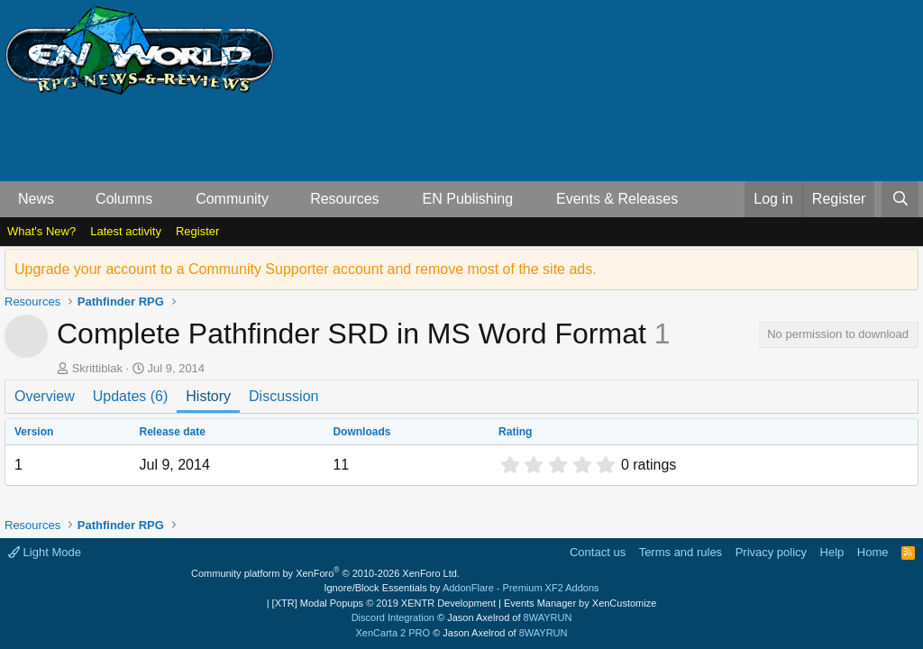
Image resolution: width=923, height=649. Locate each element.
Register (197, 231)
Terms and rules (680, 552)
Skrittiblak (97, 368)
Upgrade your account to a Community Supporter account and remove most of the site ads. (305, 269)
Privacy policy (771, 552)
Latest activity (125, 231)
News (36, 198)
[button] (69, 199)
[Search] (900, 199)
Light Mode (44, 552)
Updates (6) (131, 396)
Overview (44, 396)
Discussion (283, 396)
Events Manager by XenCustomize (580, 603)
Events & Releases (617, 198)
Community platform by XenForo (325, 573)
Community (232, 198)
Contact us (598, 552)
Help (832, 552)
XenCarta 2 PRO (393, 632)
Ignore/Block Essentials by (461, 587)
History (208, 396)
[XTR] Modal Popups (384, 603)
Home (873, 552)
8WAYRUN (548, 617)
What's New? (41, 231)
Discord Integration (393, 617)
